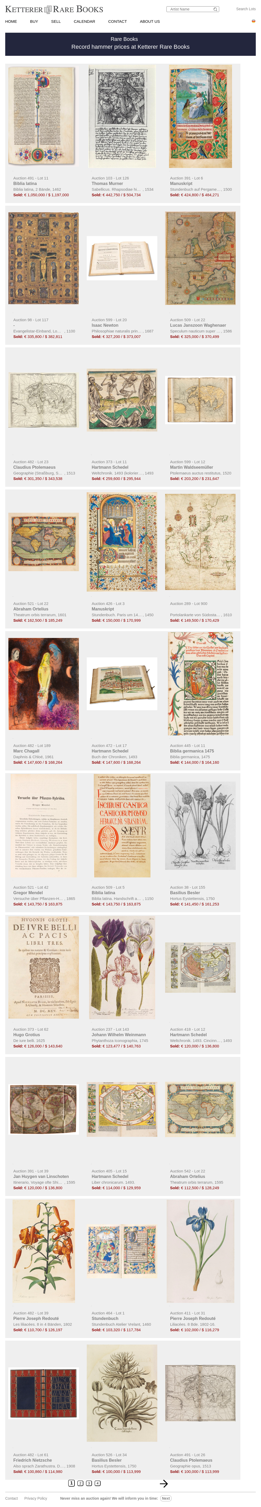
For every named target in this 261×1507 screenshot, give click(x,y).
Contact (11, 1498)
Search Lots (246, 9)
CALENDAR (84, 21)
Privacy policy (35, 1498)
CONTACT (117, 21)
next (166, 1498)
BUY (34, 21)
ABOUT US (150, 21)
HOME (11, 21)
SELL (56, 21)
